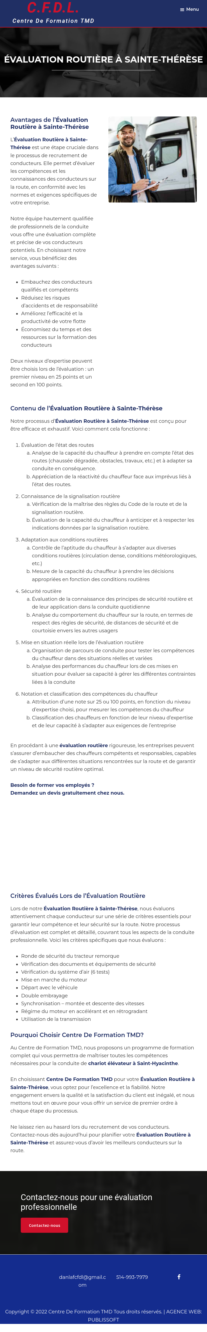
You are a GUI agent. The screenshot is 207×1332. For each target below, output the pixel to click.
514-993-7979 (132, 1277)
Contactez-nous (44, 1225)
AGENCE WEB (183, 1312)
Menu (192, 9)
